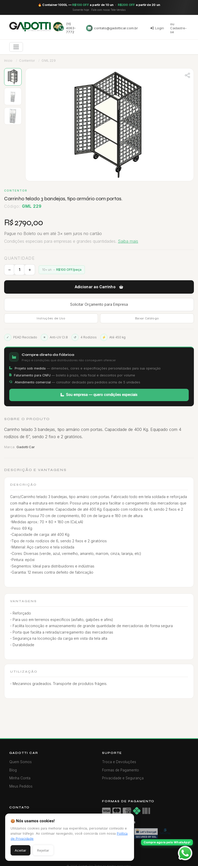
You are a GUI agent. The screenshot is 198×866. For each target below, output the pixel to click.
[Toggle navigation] (16, 47)
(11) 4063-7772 (67, 28)
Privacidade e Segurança (123, 778)
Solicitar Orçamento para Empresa (99, 304)
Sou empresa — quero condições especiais (99, 395)
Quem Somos (20, 762)
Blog (13, 770)
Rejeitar (43, 850)
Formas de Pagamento (120, 770)
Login (157, 28)
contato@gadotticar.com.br (112, 28)
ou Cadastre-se (178, 28)
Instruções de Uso (51, 318)
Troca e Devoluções (119, 762)
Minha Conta (19, 778)
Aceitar (20, 850)
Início (8, 60)
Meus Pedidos (20, 786)
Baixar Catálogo (147, 318)
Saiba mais (128, 241)
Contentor (27, 60)
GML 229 (48, 60)
